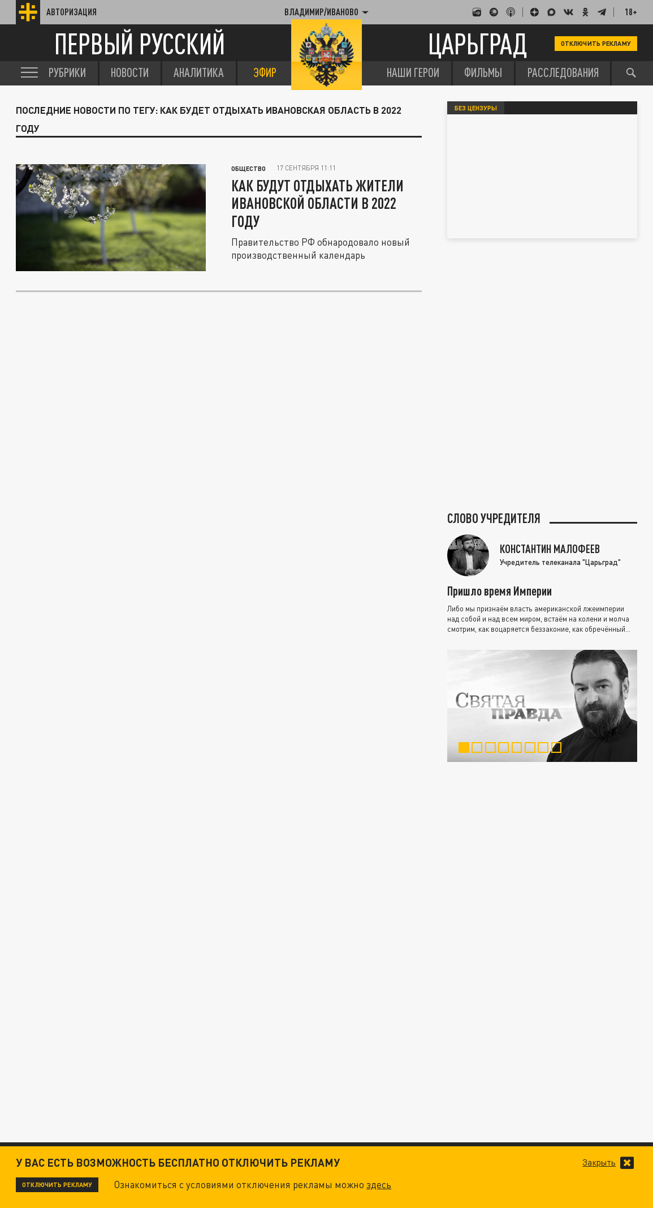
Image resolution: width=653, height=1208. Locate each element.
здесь (378, 1184)
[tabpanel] (542, 706)
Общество (248, 168)
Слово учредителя (493, 518)
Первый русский (139, 43)
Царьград (477, 43)
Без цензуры (476, 108)
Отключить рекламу (596, 43)
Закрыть (599, 1162)
